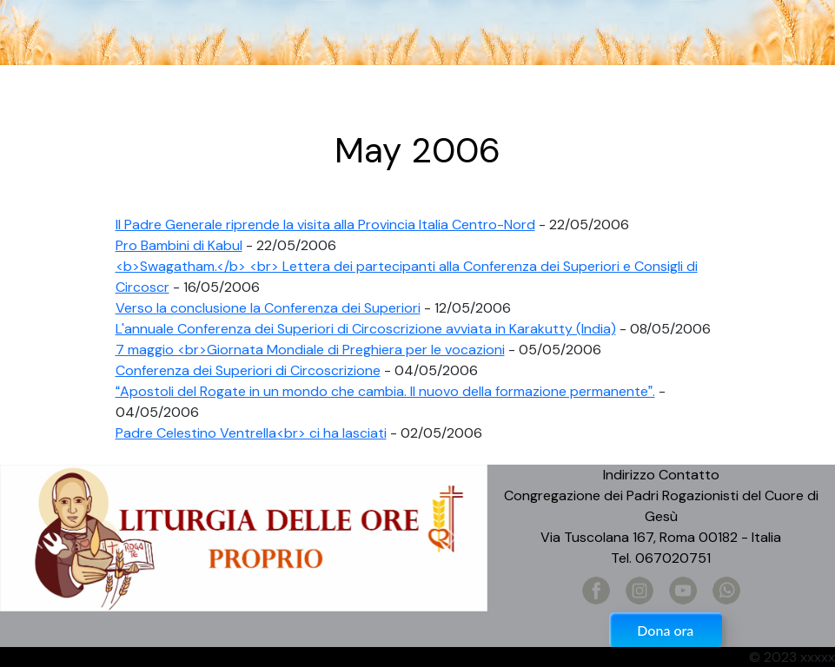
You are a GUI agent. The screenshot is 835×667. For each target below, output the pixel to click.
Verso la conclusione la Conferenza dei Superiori (268, 308)
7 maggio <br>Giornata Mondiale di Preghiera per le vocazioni (310, 349)
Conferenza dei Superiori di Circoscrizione (248, 370)
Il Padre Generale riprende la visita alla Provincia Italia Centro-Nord (325, 224)
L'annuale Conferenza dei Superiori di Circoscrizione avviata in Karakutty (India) (366, 329)
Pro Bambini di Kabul (179, 245)
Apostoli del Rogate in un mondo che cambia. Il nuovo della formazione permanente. (385, 391)
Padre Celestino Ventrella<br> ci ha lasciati (251, 433)
